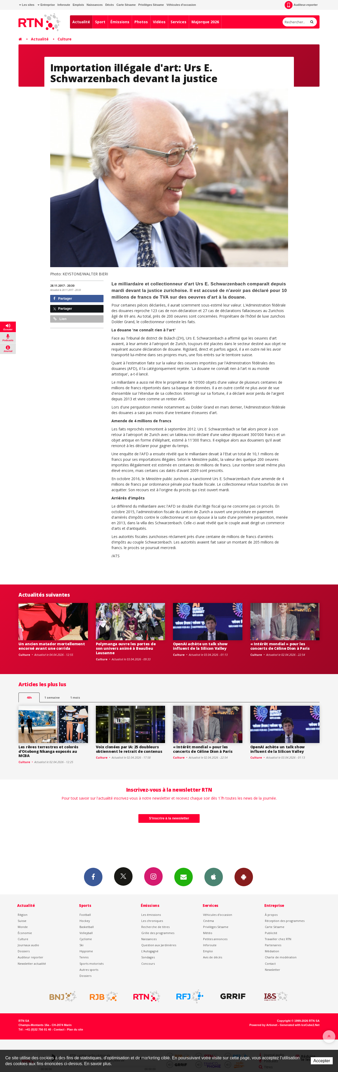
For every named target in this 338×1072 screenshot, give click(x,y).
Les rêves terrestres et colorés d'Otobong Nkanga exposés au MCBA (48, 751)
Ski (81, 945)
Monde (23, 927)
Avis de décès (212, 957)
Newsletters (183, 877)
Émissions (119, 21)
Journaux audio (28, 945)
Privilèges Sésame (151, 4)
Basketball (86, 927)
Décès (109, 4)
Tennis (83, 957)
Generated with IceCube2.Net (300, 1025)
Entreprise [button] (46, 4)
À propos (271, 914)
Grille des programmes (157, 933)
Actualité (81, 21)
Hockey (84, 920)
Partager (62, 298)
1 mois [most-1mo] (75, 697)
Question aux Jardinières (158, 945)
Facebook (93, 877)
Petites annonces (215, 939)
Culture (65, 38)
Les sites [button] (26, 4)
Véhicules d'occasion (181, 4)
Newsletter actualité (32, 963)
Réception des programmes (284, 920)
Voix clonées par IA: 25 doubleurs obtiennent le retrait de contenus (129, 749)
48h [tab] (29, 697)
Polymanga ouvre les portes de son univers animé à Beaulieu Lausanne (126, 648)
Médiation (272, 951)
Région (22, 914)
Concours (148, 963)
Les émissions (151, 914)
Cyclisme (85, 939)
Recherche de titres (155, 927)
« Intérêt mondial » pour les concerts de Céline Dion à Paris (280, 646)
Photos (141, 21)
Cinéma (208, 920)
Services (178, 21)
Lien (60, 319)
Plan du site (75, 1029)
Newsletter (272, 969)
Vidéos (159, 21)
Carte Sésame (126, 4)
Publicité (271, 933)
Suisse (22, 920)
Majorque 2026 (205, 21)
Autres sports (88, 969)
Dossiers (24, 951)
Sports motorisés (91, 963)
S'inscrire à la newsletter (169, 818)
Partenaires (273, 945)
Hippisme (86, 951)
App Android (243, 877)
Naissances (95, 4)
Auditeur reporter (30, 957)
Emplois (78, 4)
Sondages (148, 957)
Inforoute (64, 4)
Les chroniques (152, 920)
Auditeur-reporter (301, 5)
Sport (100, 21)
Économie (25, 933)
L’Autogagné (149, 951)
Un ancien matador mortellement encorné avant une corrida (51, 646)
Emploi (208, 951)
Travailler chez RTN (278, 939)
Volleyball (86, 933)
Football (85, 914)
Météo (207, 933)
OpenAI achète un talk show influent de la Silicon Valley (200, 646)
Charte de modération (281, 957)
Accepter (321, 1061)
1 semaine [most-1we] (52, 697)
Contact (270, 963)
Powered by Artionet (263, 1025)
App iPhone (213, 877)
